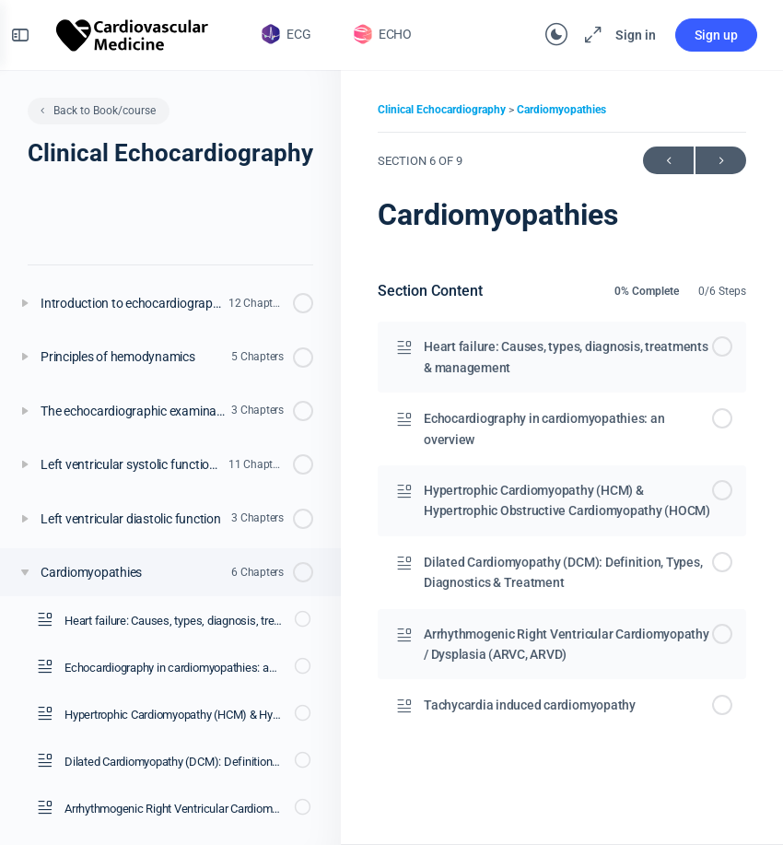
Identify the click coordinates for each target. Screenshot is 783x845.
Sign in (624, 35)
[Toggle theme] (545, 35)
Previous (668, 160)
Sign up (705, 35)
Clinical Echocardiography (443, 109)
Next (720, 160)
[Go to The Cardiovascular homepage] (144, 33)
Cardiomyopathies (561, 109)
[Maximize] (578, 35)
